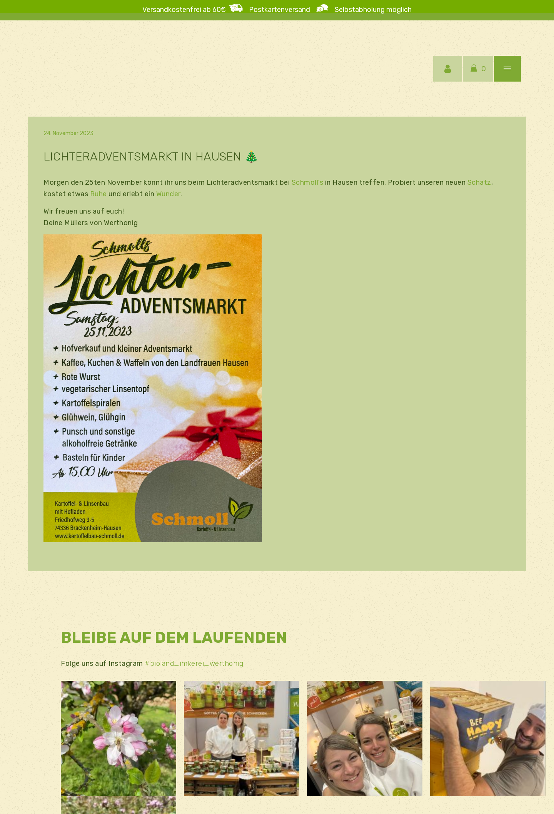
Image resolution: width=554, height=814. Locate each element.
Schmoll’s (308, 182)
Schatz (479, 182)
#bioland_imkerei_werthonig (194, 663)
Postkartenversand (282, 9)
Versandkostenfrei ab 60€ (184, 9)
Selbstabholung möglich (370, 9)
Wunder (168, 194)
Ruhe (98, 194)
